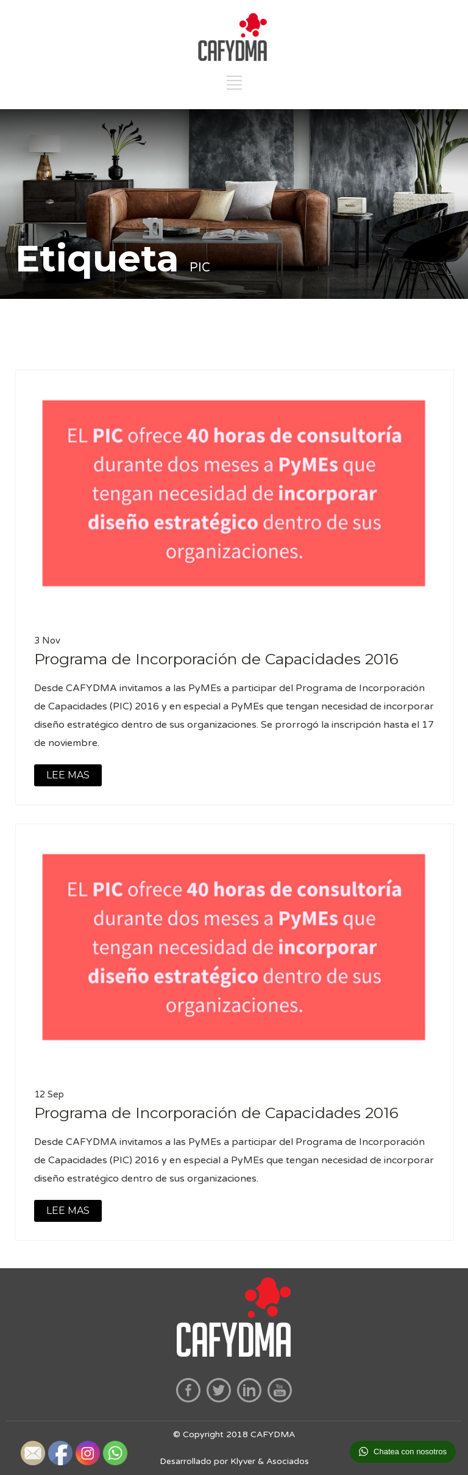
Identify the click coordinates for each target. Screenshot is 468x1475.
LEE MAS (68, 775)
